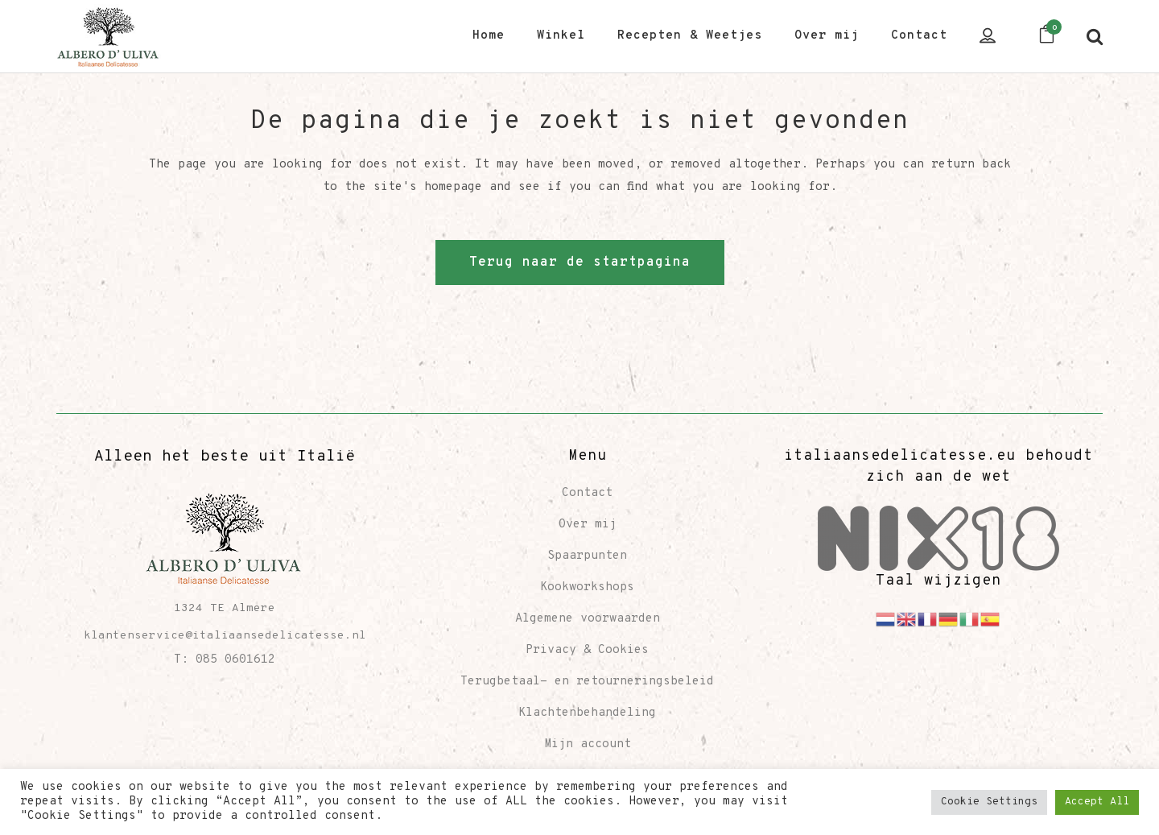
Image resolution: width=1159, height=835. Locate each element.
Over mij (588, 524)
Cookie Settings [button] (989, 802)
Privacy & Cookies (587, 650)
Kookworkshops (587, 587)
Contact (587, 493)
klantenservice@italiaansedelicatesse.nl (225, 636)
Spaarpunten (587, 556)
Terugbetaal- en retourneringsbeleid (587, 681)
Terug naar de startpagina (580, 262)
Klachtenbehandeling (587, 713)
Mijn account (587, 744)
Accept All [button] (1097, 802)
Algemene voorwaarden (587, 618)
